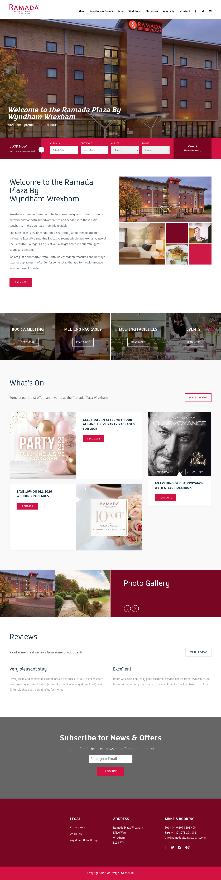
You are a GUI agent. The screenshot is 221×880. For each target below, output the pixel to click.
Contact (185, 11)
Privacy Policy (78, 827)
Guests (115, 143)
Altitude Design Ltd (112, 873)
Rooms (145, 143)
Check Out (86, 143)
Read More (93, 438)
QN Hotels (76, 833)
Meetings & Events (101, 11)
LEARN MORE (21, 282)
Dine (120, 11)
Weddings (134, 11)
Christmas (152, 11)
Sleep (82, 11)
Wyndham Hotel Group (84, 840)
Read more (165, 497)
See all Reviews (198, 652)
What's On (169, 11)
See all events (198, 397)
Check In (55, 143)
